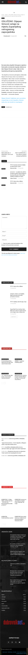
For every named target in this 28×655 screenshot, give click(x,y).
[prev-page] (2, 188)
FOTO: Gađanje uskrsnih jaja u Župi (18, 301)
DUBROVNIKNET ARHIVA (21, 653)
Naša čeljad (4, 178)
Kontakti (14, 652)
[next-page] (5, 188)
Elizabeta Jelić (7, 36)
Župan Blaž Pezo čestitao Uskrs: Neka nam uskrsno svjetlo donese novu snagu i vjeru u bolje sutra (18, 311)
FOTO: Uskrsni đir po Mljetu (16, 181)
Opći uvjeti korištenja (21, 652)
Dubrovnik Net (13, 168)
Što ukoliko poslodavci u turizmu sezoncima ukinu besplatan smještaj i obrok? (17, 545)
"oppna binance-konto (6, 443)
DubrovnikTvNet (5, 359)
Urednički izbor (9, 107)
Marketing (10, 652)
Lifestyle (3, 168)
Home (2, 14)
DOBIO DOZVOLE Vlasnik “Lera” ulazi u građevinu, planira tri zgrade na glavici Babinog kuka (17, 553)
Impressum (4, 652)
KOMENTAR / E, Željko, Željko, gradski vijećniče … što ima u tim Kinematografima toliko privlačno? (7, 502)
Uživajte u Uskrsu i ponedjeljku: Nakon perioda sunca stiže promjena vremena (17, 295)
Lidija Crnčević (13, 178)
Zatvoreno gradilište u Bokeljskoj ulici (16, 455)
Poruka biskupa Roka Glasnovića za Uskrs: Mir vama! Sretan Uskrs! (7, 362)
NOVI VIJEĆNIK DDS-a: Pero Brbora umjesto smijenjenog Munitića (21, 154)
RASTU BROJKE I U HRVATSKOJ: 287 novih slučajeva (7, 154)
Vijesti (6, 14)
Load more (14, 316)
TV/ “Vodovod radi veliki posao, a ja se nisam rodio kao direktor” (7, 377)
